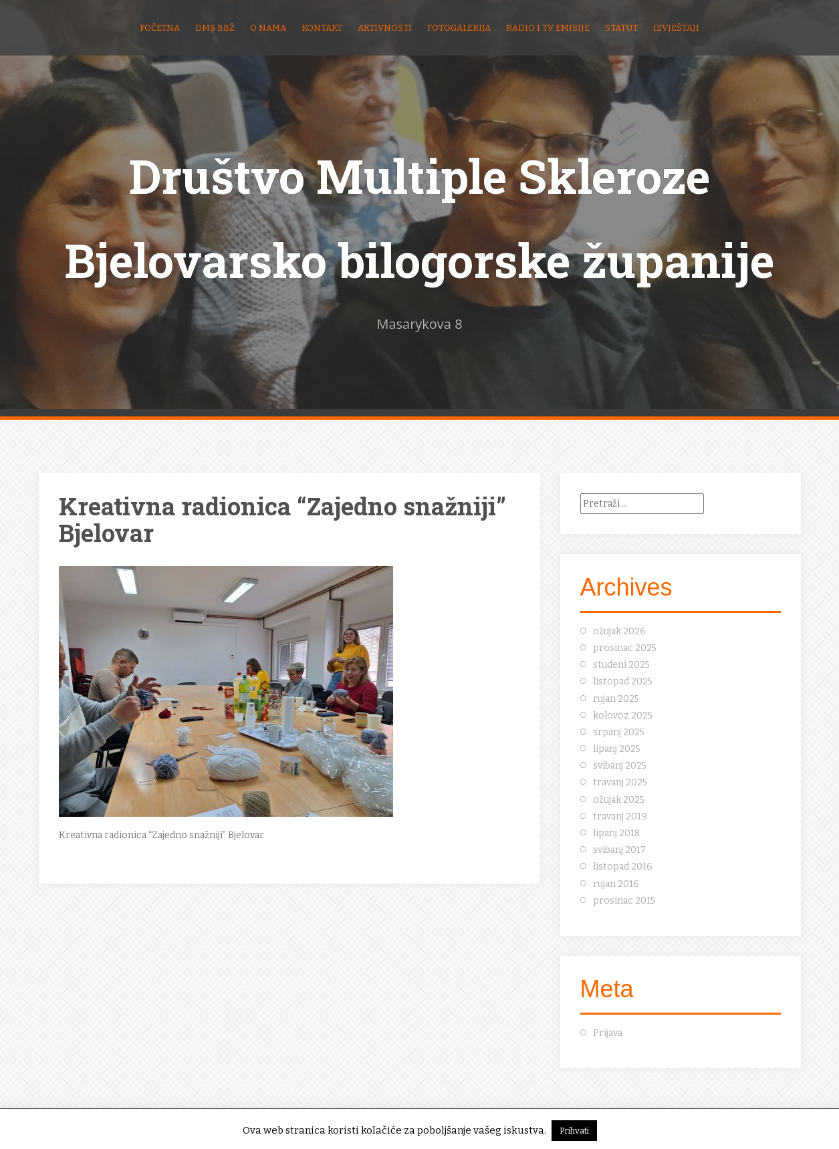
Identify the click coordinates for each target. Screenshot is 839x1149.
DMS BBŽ (215, 28)
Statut (621, 28)
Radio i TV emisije (548, 28)
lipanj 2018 (616, 833)
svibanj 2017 (619, 850)
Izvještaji (676, 28)
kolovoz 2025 (622, 715)
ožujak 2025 (618, 799)
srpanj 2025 (618, 732)
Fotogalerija (459, 28)
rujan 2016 (616, 884)
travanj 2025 (620, 782)
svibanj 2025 (619, 765)
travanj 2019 (620, 816)
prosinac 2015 (624, 900)
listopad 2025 (622, 681)
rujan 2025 (616, 699)
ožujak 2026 (619, 631)
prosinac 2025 (624, 648)
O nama (268, 28)
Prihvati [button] (574, 1131)
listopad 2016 (622, 866)
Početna (160, 28)
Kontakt (322, 28)
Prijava (607, 1033)
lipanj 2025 (616, 749)
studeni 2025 (621, 664)
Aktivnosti (385, 28)
